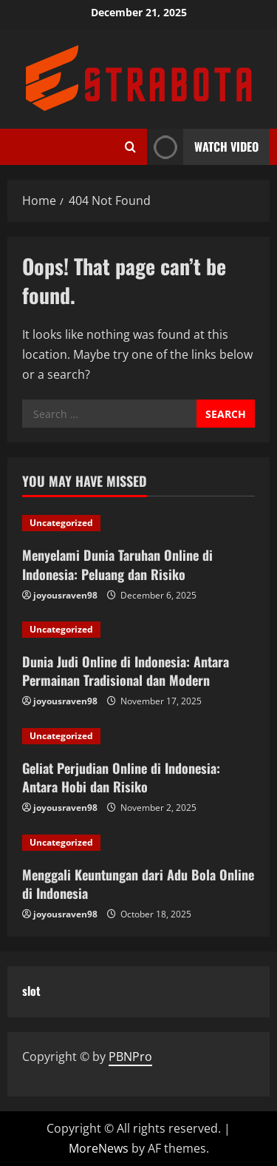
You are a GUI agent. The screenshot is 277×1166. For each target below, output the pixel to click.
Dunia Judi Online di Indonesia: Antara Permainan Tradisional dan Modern (125, 671)
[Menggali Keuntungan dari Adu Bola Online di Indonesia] (138, 843)
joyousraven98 (65, 595)
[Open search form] (130, 146)
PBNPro (130, 1056)
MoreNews (99, 1148)
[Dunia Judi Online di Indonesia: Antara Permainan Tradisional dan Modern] (138, 629)
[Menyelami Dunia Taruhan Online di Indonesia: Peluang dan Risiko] (138, 523)
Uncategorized (61, 522)
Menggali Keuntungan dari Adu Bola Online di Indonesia (138, 884)
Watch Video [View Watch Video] (203, 147)
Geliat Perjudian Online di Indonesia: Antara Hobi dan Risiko (121, 777)
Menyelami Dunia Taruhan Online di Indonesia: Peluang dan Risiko (117, 564)
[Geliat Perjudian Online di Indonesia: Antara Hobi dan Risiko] (138, 736)
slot (31, 991)
